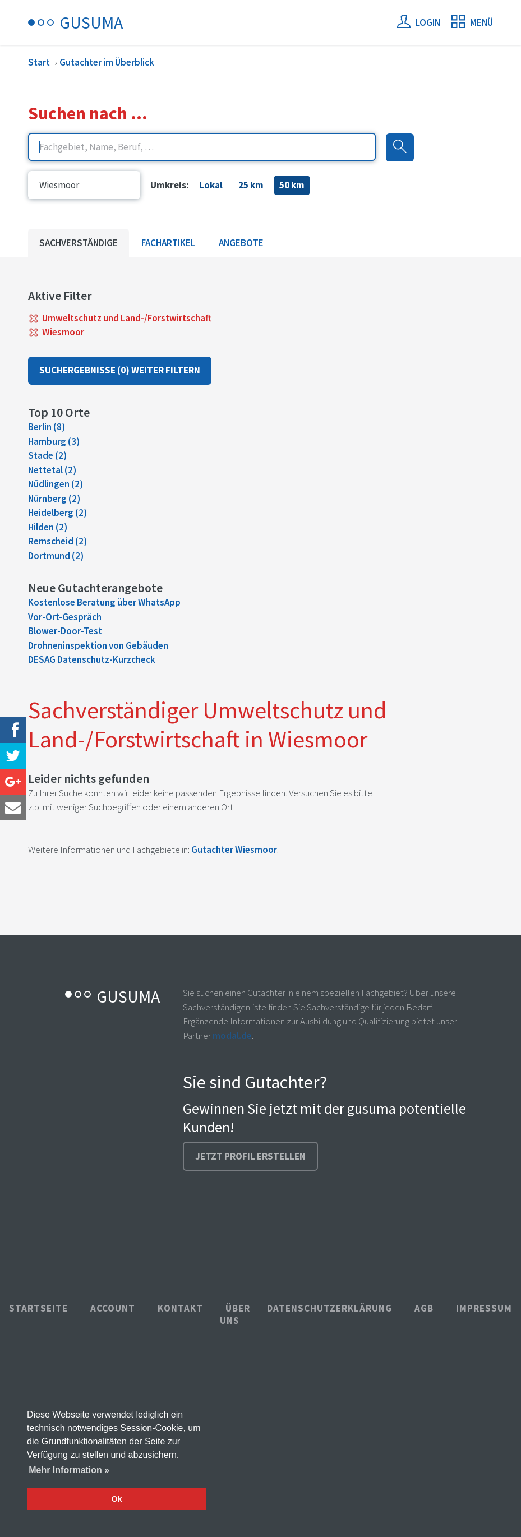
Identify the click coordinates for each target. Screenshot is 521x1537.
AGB (424, 1308)
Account (112, 1308)
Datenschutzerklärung (329, 1308)
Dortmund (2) (56, 556)
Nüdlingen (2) (55, 484)
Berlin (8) (46, 427)
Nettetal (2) (52, 470)
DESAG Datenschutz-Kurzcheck (91, 659)
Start (39, 62)
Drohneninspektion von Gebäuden (98, 645)
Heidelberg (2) (57, 512)
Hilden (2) (47, 527)
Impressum (484, 1308)
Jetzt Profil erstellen (250, 1156)
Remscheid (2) (57, 541)
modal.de (232, 1036)
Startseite (38, 1308)
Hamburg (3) (54, 441)
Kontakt (180, 1308)
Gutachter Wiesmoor (234, 849)
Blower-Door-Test (65, 631)
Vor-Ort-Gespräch (65, 617)
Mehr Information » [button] (69, 1470)
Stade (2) (47, 455)
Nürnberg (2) (54, 498)
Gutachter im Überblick (106, 62)
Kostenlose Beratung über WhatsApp (104, 602)
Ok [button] (116, 1498)
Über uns (235, 1314)
